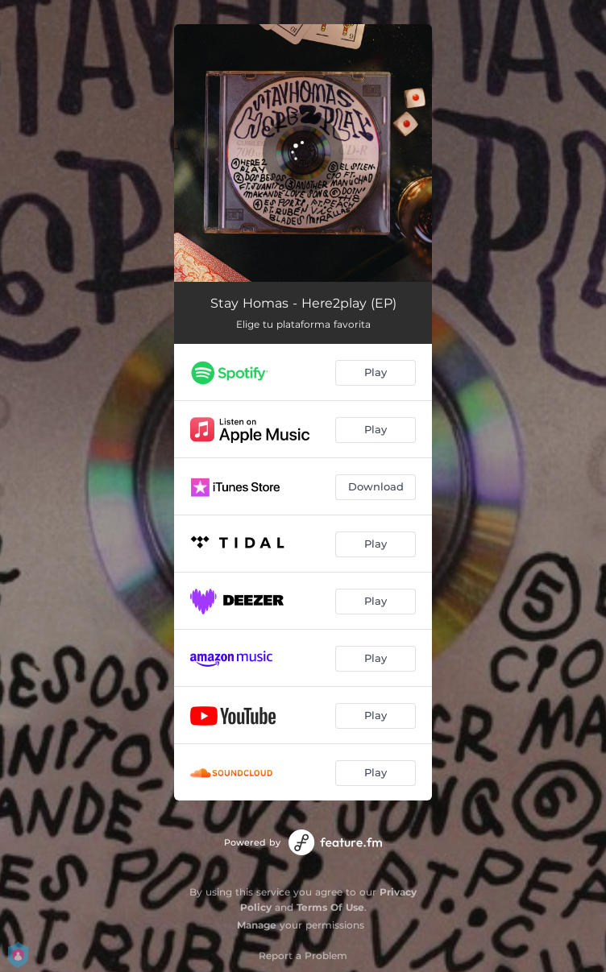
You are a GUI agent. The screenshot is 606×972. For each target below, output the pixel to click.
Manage (256, 925)
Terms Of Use (330, 907)
